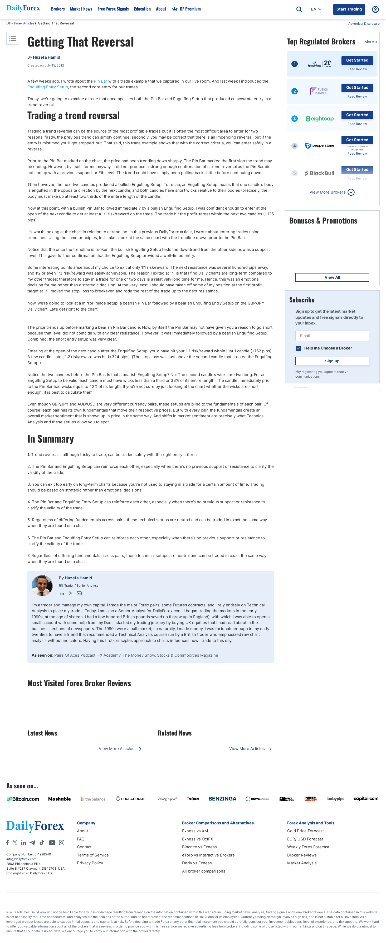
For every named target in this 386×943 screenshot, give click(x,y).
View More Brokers (327, 192)
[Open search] (299, 9)
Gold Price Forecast (305, 830)
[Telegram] (32, 842)
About (82, 830)
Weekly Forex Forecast (308, 846)
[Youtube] (52, 842)
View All (332, 277)
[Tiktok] (42, 842)
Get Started (357, 60)
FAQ (80, 838)
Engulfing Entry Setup (47, 86)
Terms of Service (93, 855)
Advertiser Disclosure (364, 24)
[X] (14, 842)
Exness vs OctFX (197, 838)
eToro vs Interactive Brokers (208, 855)
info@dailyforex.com (21, 859)
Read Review (357, 69)
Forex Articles (24, 23)
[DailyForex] (35, 826)
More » (370, 41)
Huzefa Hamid (78, 577)
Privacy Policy (90, 862)
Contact (84, 846)
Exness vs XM (195, 830)
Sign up (332, 361)
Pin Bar (100, 81)
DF (8, 24)
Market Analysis (302, 862)
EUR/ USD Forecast (305, 838)
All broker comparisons (203, 871)
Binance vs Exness (199, 846)
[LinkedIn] (23, 842)
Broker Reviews (302, 855)
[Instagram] (61, 842)
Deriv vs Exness (197, 862)
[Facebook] (7, 842)
